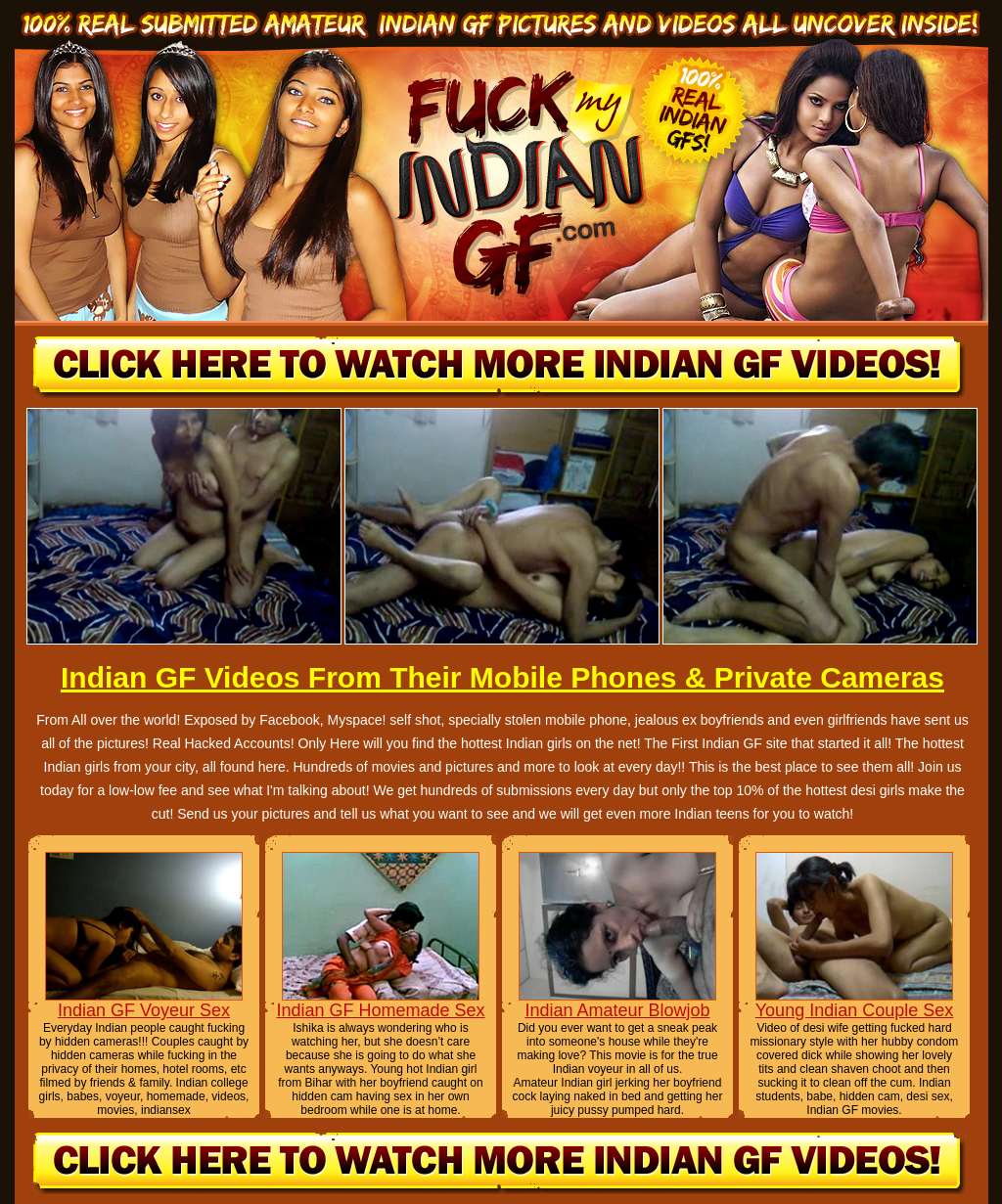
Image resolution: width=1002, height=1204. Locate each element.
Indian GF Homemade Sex (380, 1010)
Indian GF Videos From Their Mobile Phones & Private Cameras (502, 677)
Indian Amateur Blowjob (616, 1010)
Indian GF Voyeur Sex (144, 1010)
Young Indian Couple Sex (854, 1010)
